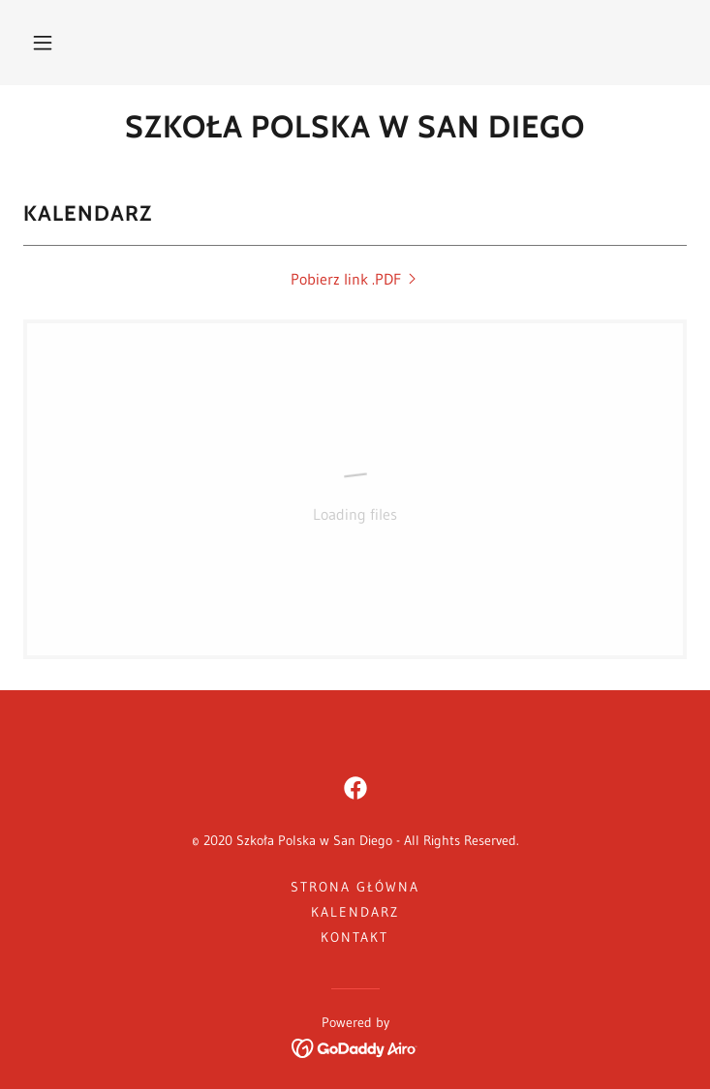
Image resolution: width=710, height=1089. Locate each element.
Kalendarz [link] (355, 912)
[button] (42, 42)
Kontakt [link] (354, 937)
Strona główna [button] (355, 886)
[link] (355, 126)
